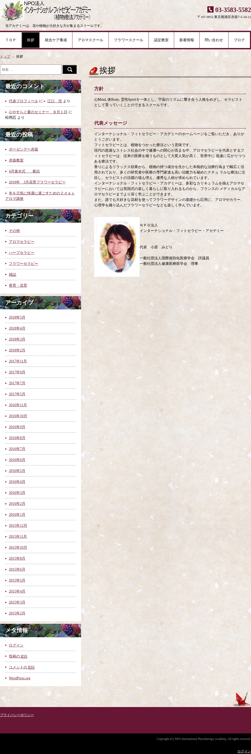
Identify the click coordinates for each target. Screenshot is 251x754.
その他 (14, 231)
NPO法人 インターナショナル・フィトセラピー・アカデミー (46, 10)
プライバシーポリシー (17, 715)
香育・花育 (18, 286)
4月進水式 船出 (24, 171)
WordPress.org (19, 678)
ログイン (16, 645)
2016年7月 (17, 449)
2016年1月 (17, 515)
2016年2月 (17, 504)
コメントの (22, 667)
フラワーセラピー (23, 264)
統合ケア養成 (56, 40)
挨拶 (30, 40)
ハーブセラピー (22, 253)
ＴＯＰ (10, 40)
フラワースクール (128, 40)
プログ (239, 40)
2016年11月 (18, 405)
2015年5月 (17, 580)
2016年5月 (17, 471)
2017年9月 (17, 372)
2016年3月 (17, 493)
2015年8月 (17, 558)
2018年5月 (17, 317)
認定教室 (161, 40)
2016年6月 (17, 460)
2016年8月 (17, 438)
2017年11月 (18, 361)
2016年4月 (17, 482)
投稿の (18, 656)
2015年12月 (18, 526)
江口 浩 (54, 101)
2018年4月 (17, 328)
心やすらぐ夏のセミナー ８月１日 (38, 112)
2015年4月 (17, 591)
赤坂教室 (16, 160)
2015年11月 (18, 536)
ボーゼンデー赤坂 (23, 149)
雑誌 (12, 275)
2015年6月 (17, 569)
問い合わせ (214, 40)
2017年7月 (17, 383)
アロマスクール (90, 40)
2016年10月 (18, 416)
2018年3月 (17, 339)
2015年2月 (17, 613)
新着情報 (186, 40)
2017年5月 (17, 394)
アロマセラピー (22, 242)
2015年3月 (17, 602)
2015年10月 (18, 547)
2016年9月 (17, 427)
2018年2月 (17, 350)
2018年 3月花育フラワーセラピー (37, 182)
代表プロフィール (23, 101)
